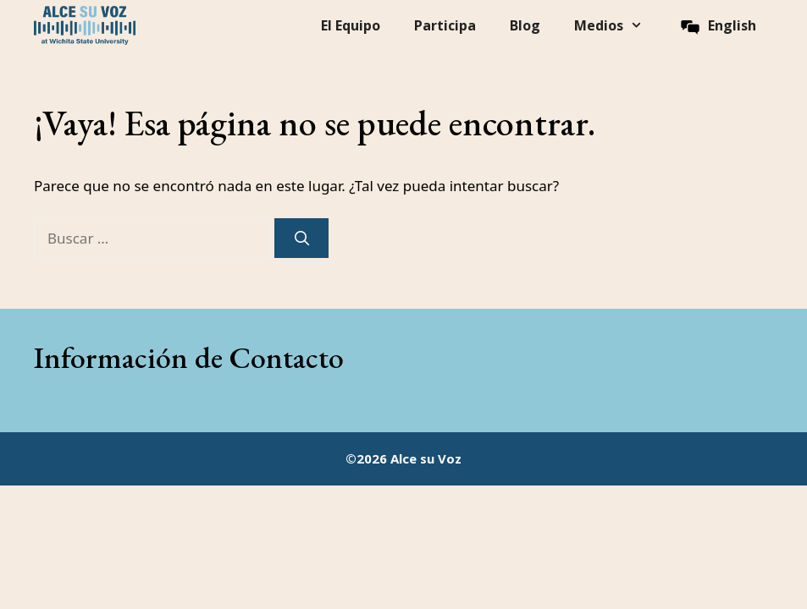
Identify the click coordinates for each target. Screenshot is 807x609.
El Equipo (350, 25)
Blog (525, 25)
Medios (617, 25)
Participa (445, 25)
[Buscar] (301, 238)
